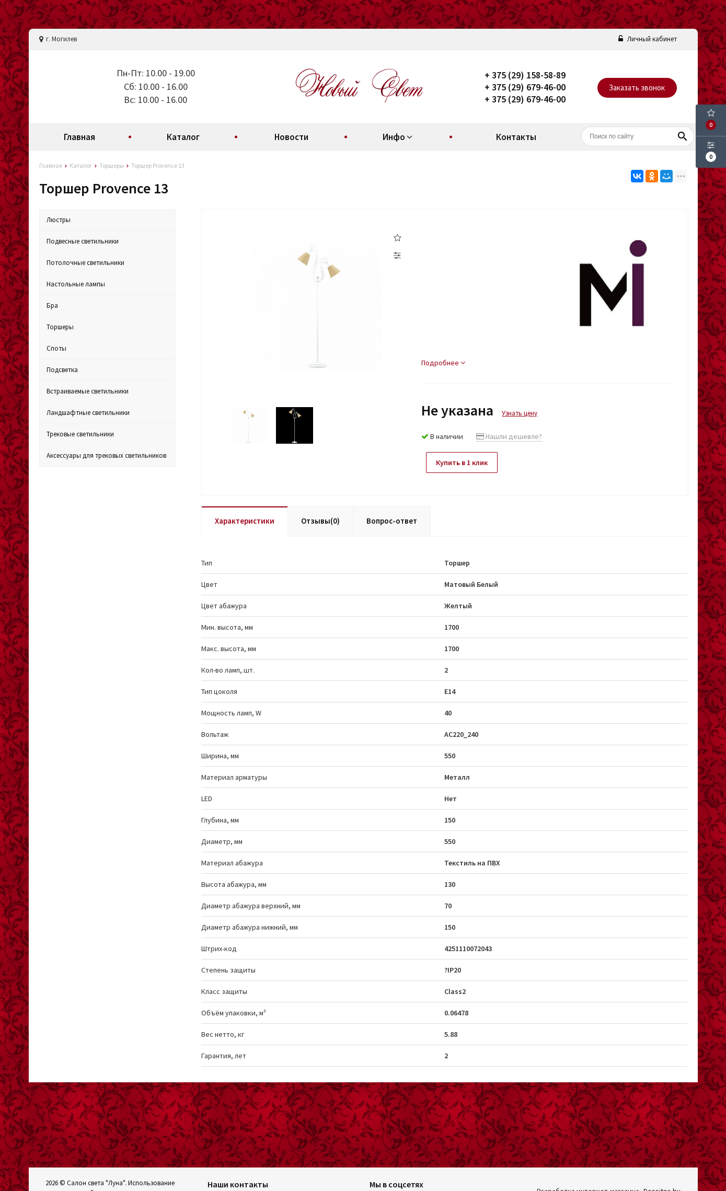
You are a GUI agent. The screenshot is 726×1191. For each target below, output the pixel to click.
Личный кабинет (647, 38)
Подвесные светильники (83, 241)
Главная (79, 137)
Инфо (399, 137)
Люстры (59, 219)
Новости (291, 137)
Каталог (183, 137)
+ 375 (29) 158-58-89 (525, 75)
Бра (52, 305)
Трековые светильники (80, 434)
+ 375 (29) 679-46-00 (525, 87)
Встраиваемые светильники (88, 391)
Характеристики (244, 520)
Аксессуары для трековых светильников (106, 455)
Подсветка (62, 369)
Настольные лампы (76, 284)
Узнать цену (519, 413)
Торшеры (60, 326)
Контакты (516, 137)
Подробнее (443, 362)
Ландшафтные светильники (88, 412)
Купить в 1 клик (463, 462)
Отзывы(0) (320, 520)
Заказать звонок (637, 87)
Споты (56, 348)
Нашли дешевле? (509, 436)
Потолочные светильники (85, 262)
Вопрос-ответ (391, 520)
